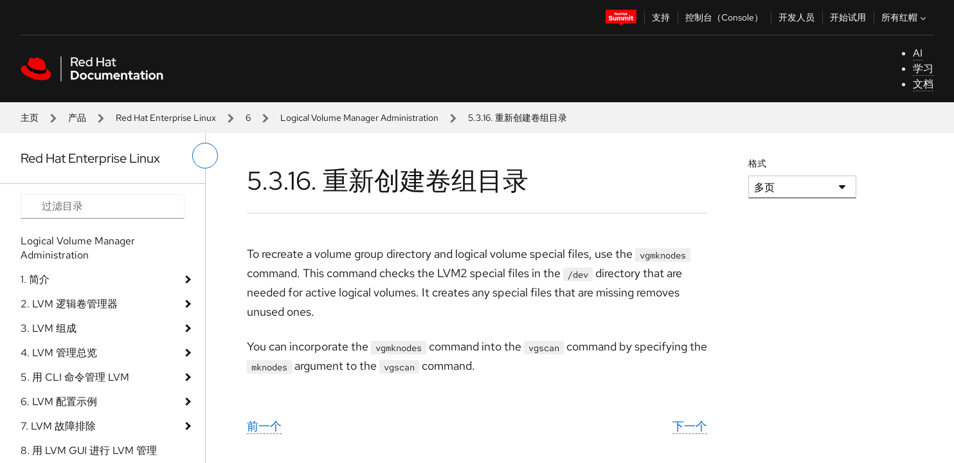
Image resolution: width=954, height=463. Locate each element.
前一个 (264, 426)
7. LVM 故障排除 (58, 426)
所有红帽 (905, 17)
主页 (30, 117)
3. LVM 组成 (48, 328)
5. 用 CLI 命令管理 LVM (75, 377)
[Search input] (102, 206)
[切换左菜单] (205, 155)
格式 (757, 163)
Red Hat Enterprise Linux (166, 117)
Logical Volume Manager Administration (359, 117)
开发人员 (797, 17)
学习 (923, 68)
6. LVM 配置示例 (59, 401)
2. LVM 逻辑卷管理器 (69, 304)
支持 (661, 17)
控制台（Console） (724, 17)
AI (918, 53)
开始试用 (848, 17)
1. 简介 (35, 279)
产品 (77, 117)
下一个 (689, 426)
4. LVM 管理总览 (59, 352)
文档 (923, 84)
